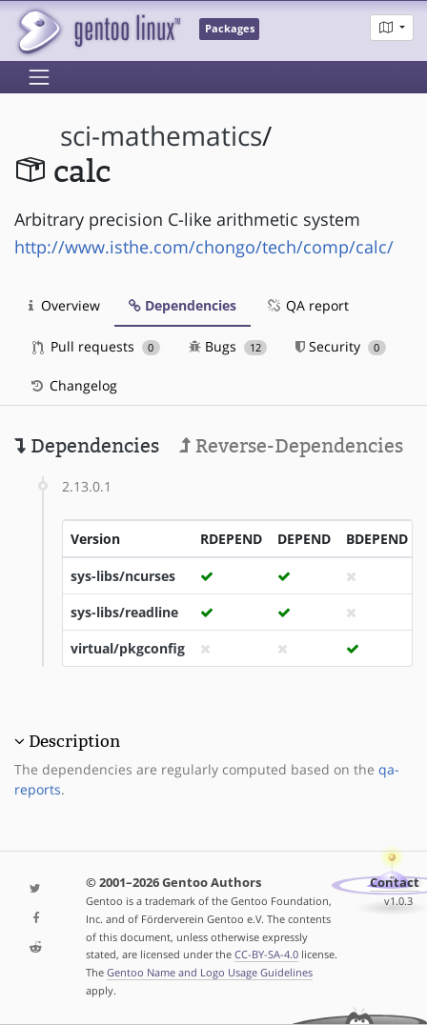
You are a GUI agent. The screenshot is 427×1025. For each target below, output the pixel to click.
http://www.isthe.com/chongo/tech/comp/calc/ (204, 246)
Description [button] (74, 741)
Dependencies (182, 305)
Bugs (228, 346)
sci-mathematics (161, 135)
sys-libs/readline (124, 612)
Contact (394, 882)
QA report (307, 305)
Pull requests (96, 346)
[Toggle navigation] (39, 77)
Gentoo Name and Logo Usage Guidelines (210, 972)
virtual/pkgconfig (128, 648)
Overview (64, 305)
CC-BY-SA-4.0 (266, 954)
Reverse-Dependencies (291, 445)
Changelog (73, 385)
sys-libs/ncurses (123, 576)
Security (340, 346)
